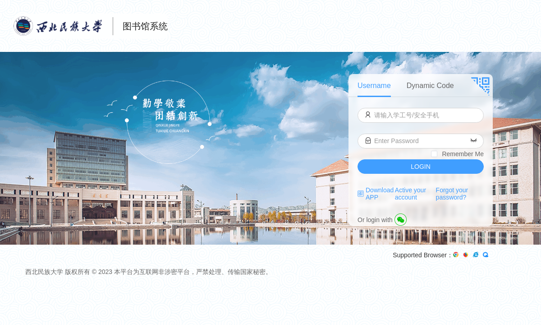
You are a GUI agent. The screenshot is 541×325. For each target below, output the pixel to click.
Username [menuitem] (374, 85)
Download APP (380, 193)
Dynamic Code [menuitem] (430, 85)
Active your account (410, 193)
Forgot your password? (452, 193)
